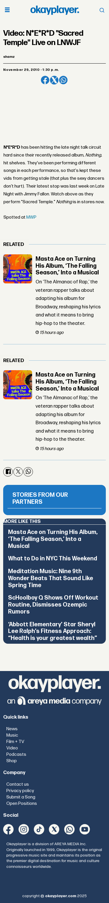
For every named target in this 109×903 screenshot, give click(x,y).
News (12, 729)
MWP (31, 217)
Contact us (17, 784)
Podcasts (16, 754)
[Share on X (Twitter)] (54, 80)
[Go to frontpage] (55, 10)
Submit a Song (20, 797)
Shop (11, 761)
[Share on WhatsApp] (63, 80)
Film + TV (15, 741)
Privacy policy (20, 791)
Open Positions (21, 803)
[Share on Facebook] (45, 80)
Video (12, 748)
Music (12, 735)
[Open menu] (7, 10)
